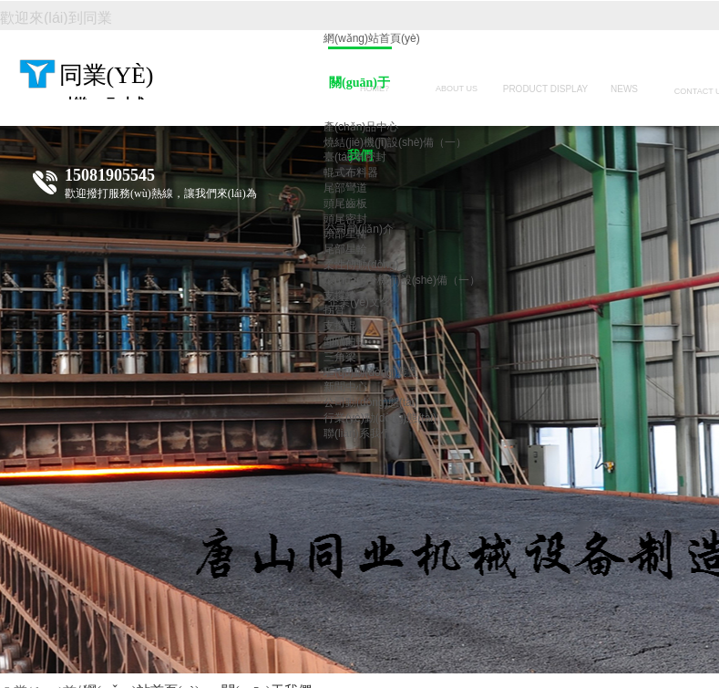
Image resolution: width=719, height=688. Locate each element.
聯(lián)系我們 (358, 433)
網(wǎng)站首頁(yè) (372, 38)
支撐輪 (340, 295)
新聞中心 (345, 386)
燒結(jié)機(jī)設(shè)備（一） (395, 142)
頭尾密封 (345, 219)
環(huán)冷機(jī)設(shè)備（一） (402, 280)
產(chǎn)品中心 (361, 126)
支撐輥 (340, 325)
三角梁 (340, 356)
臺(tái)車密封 (355, 157)
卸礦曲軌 (345, 341)
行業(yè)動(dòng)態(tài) (380, 418)
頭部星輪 (345, 233)
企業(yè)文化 (359, 302)
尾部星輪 (345, 249)
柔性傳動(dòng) (361, 264)
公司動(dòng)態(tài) (370, 402)
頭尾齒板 (345, 203)
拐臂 (334, 310)
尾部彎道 (345, 188)
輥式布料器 (351, 172)
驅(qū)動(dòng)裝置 (371, 372)
